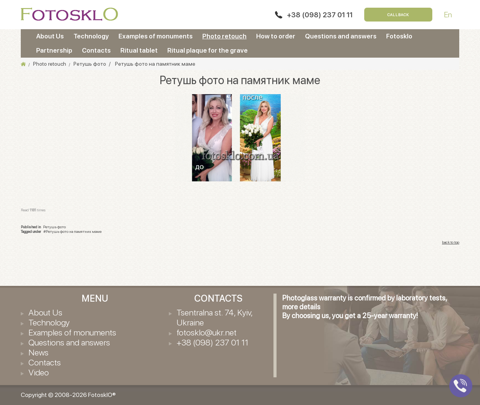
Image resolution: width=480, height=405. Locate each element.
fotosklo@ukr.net (207, 332)
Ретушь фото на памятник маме (74, 231)
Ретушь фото (54, 226)
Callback (398, 14)
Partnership (54, 50)
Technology (91, 36)
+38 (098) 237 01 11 (320, 15)
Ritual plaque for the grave (207, 50)
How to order (275, 36)
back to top (450, 242)
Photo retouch (224, 36)
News (38, 352)
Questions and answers (341, 36)
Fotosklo (399, 36)
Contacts (96, 50)
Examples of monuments (155, 36)
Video (38, 372)
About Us (50, 36)
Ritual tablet (139, 50)
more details (301, 306)
